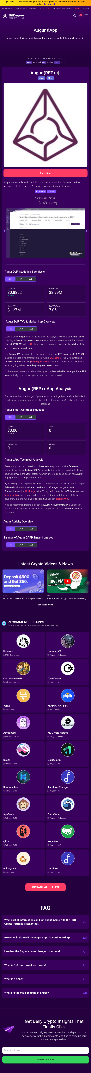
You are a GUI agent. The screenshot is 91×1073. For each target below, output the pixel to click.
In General (37, 62)
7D (20, 279)
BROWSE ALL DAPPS (45, 887)
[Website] (34, 203)
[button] (80, 16)
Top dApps (47, 59)
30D (31, 279)
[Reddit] (55, 203)
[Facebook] (45, 203)
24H (10, 279)
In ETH (63, 62)
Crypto (37, 59)
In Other (50, 62)
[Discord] (40, 203)
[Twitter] (50, 203)
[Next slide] (87, 585)
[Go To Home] (30, 59)
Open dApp (45, 173)
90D (31, 329)
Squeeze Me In (45, 1059)
